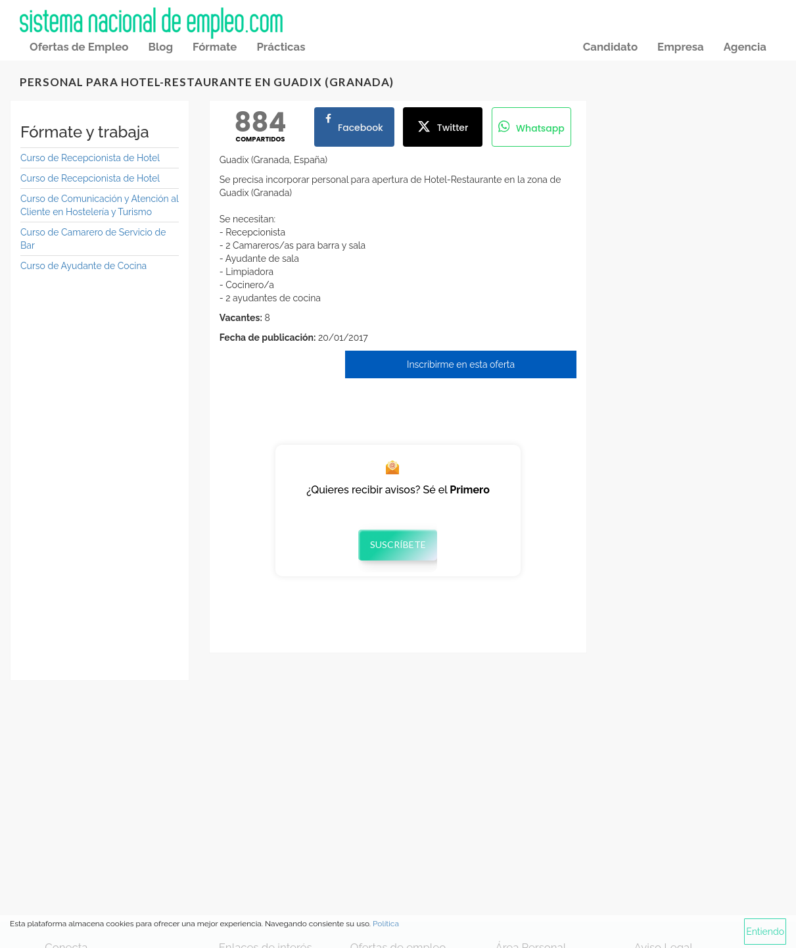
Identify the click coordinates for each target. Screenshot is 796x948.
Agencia (745, 46)
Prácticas (280, 46)
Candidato (610, 46)
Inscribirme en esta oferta (461, 364)
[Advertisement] (99, 473)
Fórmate (215, 46)
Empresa (680, 46)
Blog (160, 46)
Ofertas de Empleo (79, 46)
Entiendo (765, 931)
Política (386, 923)
